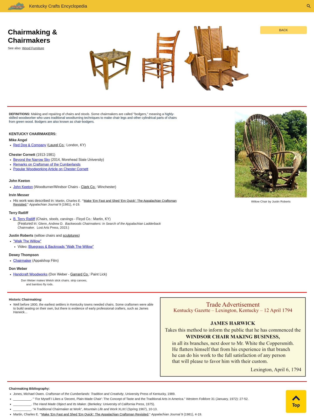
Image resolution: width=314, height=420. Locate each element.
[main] (43, 39)
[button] (309, 6)
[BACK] (283, 30)
